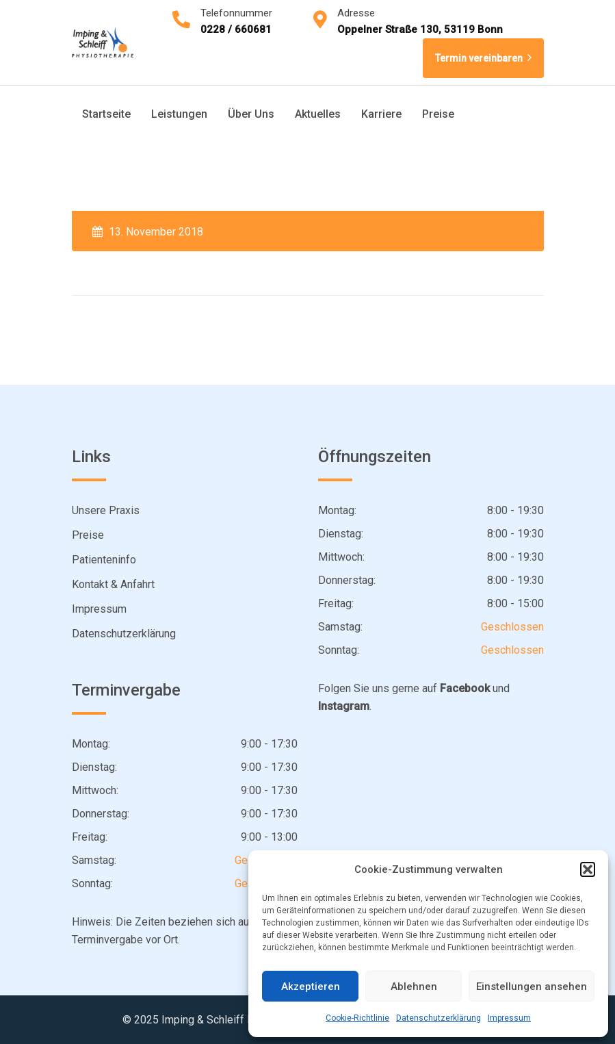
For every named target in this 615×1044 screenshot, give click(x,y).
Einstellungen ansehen (531, 986)
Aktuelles (318, 113)
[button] (587, 869)
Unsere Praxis (106, 510)
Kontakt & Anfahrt (113, 584)
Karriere (381, 113)
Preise (438, 113)
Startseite (106, 113)
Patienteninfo (104, 559)
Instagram (343, 706)
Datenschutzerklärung (438, 1018)
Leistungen (179, 113)
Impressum (509, 1018)
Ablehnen (414, 986)
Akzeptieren (310, 986)
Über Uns (251, 113)
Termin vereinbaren (483, 57)
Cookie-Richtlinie (357, 1018)
